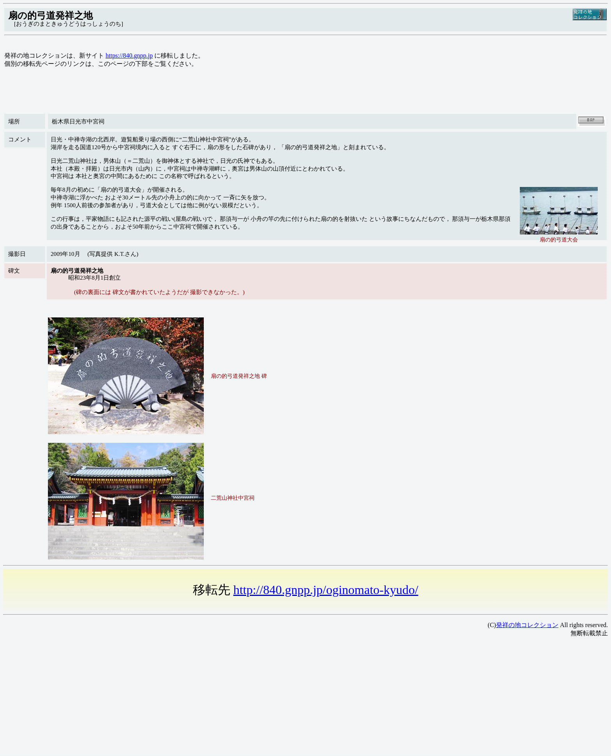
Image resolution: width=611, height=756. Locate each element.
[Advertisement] (237, 698)
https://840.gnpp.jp (129, 55)
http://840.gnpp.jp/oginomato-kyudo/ (326, 590)
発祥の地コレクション (527, 625)
